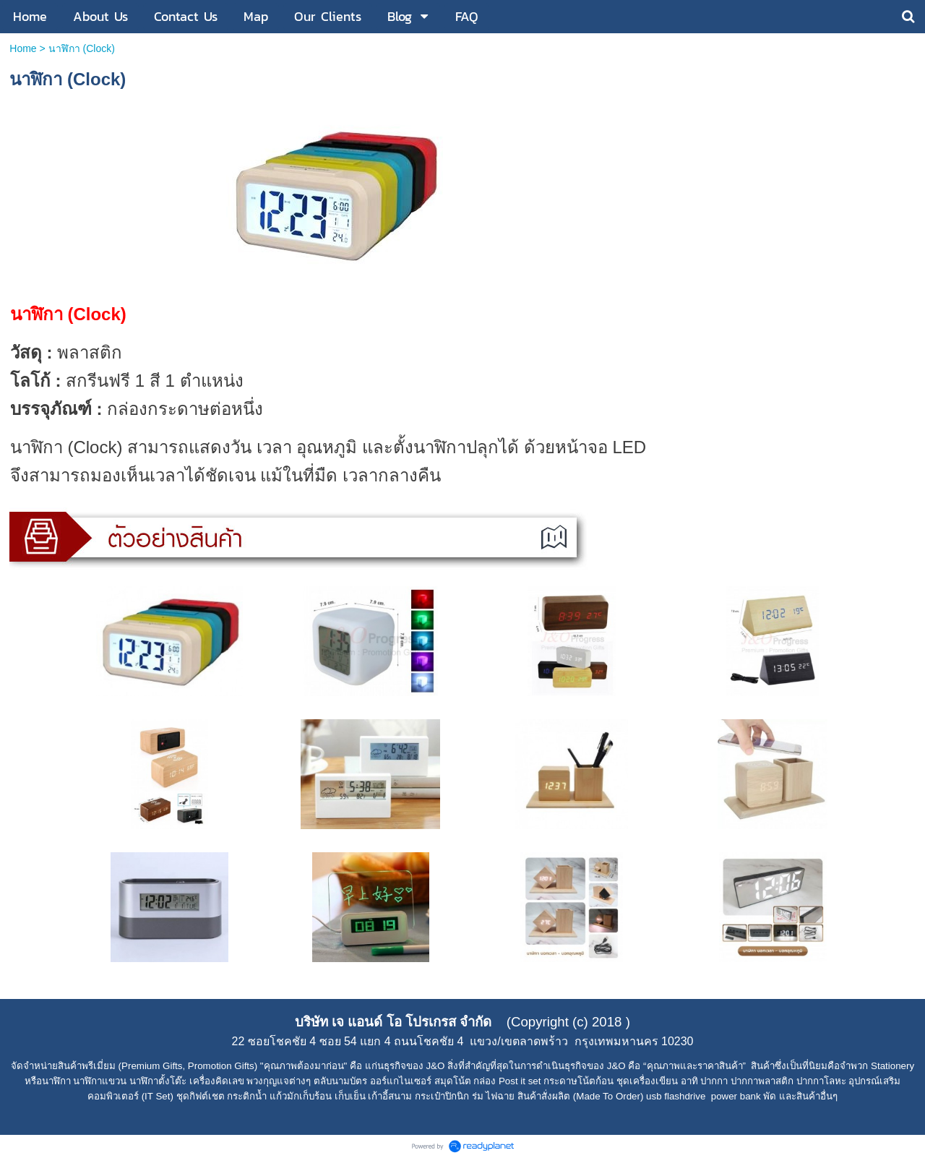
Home (22, 48)
